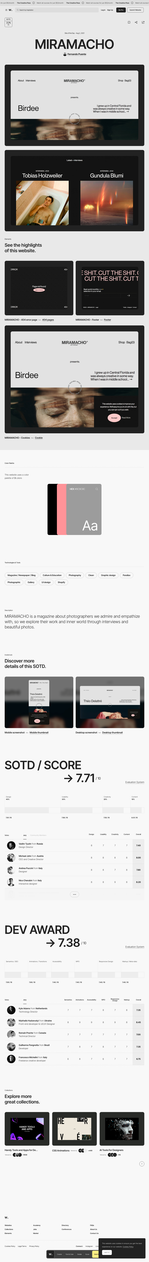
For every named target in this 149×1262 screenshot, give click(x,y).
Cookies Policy (10, 1246)
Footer (107, 320)
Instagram (89, 1246)
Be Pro (121, 10)
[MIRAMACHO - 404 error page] (39, 288)
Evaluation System (134, 782)
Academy (36, 1225)
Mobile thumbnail (39, 732)
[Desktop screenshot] (110, 702)
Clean (91, 575)
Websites (8, 1225)
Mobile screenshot (15, 732)
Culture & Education (52, 575)
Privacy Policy (34, 1246)
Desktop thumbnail (112, 732)
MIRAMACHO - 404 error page (21, 319)
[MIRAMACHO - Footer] (110, 288)
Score (87, 1254)
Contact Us (94, 1233)
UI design (46, 582)
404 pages (48, 320)
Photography (75, 575)
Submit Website (135, 10)
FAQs (92, 1225)
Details (79, 1254)
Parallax (126, 575)
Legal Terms (22, 1246)
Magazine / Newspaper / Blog (22, 575)
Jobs (35, 1229)
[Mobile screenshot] (39, 702)
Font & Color (70, 1254)
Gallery (31, 582)
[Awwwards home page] (50, 1254)
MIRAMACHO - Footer (87, 319)
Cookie (39, 438)
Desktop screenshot (86, 732)
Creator (59, 1254)
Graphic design (108, 575)
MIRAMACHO (74, 44)
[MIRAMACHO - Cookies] (74, 379)
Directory (65, 1225)
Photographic (14, 582)
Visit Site (97, 1254)
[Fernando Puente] (74, 54)
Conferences (66, 1229)
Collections (9, 1229)
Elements (8, 1233)
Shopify (61, 582)
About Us (93, 1229)
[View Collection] (27, 1129)
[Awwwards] (10, 10)
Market (35, 1233)
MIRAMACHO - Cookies (17, 437)
